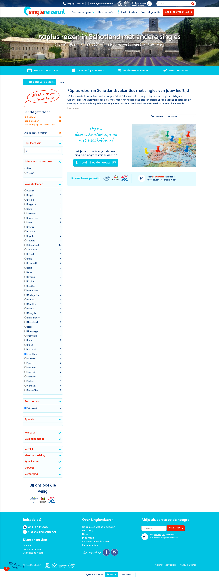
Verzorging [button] (31, 474)
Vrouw (30, 173)
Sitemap (192, 565)
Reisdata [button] (29, 432)
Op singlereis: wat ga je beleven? (98, 527)
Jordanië (31, 277)
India (29, 259)
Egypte (30, 236)
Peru (29, 340)
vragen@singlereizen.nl (39, 532)
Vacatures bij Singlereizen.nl (96, 542)
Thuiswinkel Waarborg (115, 178)
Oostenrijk (32, 336)
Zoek (192, 3)
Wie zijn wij (87, 531)
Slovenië (31, 359)
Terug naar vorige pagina (39, 82)
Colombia (31, 213)
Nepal (30, 327)
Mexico (30, 309)
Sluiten (111, 574)
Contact (27, 546)
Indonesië (32, 263)
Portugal (31, 349)
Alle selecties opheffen (35, 133)
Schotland (32, 354)
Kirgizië (30, 281)
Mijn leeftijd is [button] (32, 143)
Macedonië (32, 290)
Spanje (30, 363)
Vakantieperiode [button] (34, 439)
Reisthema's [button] (32, 401)
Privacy (183, 565)
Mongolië (31, 313)
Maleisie (31, 300)
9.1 (149, 4)
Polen (30, 345)
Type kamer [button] (31, 461)
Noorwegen (33, 331)
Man (29, 168)
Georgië (31, 241)
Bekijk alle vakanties (178, 12)
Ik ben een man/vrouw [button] (38, 161)
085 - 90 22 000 (35, 527)
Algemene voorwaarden (165, 565)
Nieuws (86, 534)
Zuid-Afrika (32, 390)
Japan (30, 272)
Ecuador (31, 232)
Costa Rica (32, 218)
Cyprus (30, 227)
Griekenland (33, 245)
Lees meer (127, 574)
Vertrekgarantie (150, 12)
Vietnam (31, 386)
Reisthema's (105, 12)
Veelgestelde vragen (33, 553)
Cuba (29, 222)
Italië (29, 268)
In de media (88, 538)
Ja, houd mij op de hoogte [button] (96, 162)
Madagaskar (33, 295)
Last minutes (129, 12)
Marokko (31, 304)
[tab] (43, 143)
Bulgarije (31, 204)
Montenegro (33, 318)
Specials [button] (29, 419)
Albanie (30, 191)
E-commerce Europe (106, 178)
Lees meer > (73, 108)
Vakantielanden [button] (33, 184)
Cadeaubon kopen (91, 545)
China (30, 209)
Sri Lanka (31, 368)
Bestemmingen (81, 12)
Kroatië (31, 286)
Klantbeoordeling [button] (34, 455)
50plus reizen (33, 408)
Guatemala (32, 250)
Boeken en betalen (32, 549)
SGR (124, 178)
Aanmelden (176, 528)
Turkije (30, 381)
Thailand (31, 377)
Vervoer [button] (29, 468)
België (30, 195)
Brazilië (30, 200)
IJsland (30, 254)
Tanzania (31, 372)
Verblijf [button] (28, 449)
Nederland (32, 322)
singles (158, 177)
